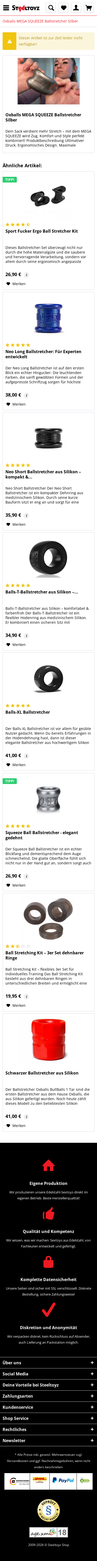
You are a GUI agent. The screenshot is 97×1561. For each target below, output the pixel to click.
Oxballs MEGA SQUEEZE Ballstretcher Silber (43, 117)
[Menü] (7, 8)
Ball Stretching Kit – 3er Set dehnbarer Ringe (44, 955)
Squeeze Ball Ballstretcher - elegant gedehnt (41, 835)
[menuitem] (7, 8)
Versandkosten (17, 1461)
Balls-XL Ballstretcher (27, 712)
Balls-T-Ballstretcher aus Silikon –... (41, 592)
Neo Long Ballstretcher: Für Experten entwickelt (43, 354)
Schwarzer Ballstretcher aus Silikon (42, 1073)
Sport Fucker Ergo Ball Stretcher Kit (41, 231)
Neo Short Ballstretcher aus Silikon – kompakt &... (43, 474)
